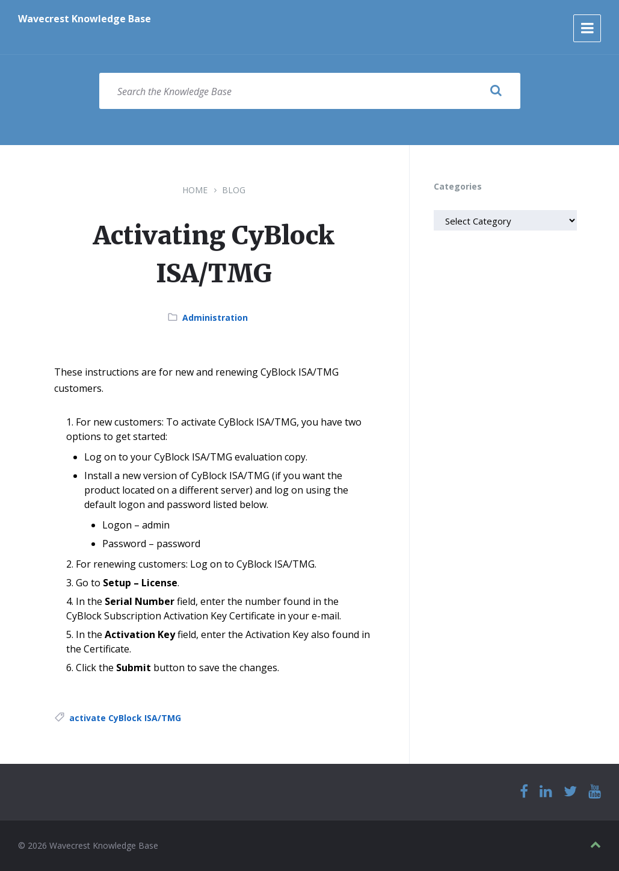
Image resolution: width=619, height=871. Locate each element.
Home (195, 190)
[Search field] (309, 91)
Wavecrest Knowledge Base (84, 18)
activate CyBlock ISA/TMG (125, 718)
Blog (233, 190)
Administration (215, 317)
